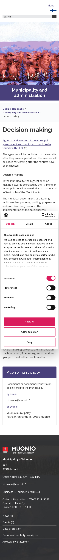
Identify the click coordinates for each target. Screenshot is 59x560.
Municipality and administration (21, 112)
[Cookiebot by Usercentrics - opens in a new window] (42, 215)
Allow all (29, 321)
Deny (29, 342)
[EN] (53, 10)
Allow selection (29, 331)
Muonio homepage (13, 108)
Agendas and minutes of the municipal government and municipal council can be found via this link (27, 144)
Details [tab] (30, 223)
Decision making (11, 116)
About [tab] (48, 223)
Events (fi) (8, 522)
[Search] (54, 16)
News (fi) (8, 516)
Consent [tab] (10, 223)
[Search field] (27, 16)
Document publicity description (21, 535)
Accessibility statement (16, 541)
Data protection (12, 528)
